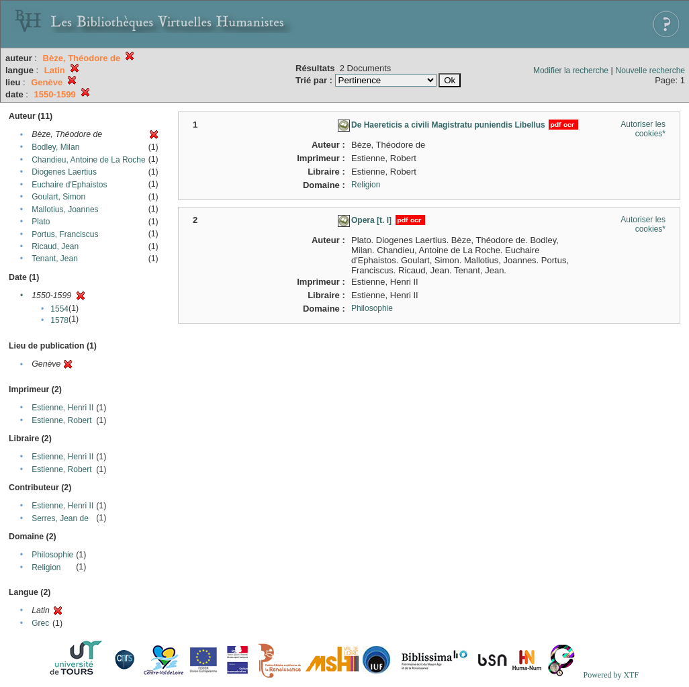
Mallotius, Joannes (65, 209)
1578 (59, 320)
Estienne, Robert (61, 420)
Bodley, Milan (55, 147)
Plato (41, 221)
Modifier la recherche (570, 70)
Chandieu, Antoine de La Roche (88, 160)
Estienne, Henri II (62, 407)
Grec (40, 623)
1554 (59, 309)
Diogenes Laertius (64, 172)
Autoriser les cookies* (643, 129)
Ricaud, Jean (55, 246)
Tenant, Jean (55, 258)
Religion (46, 567)
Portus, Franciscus (65, 234)
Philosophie (52, 554)
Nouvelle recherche (650, 70)
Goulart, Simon (58, 196)
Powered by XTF (611, 675)
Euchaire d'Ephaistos (69, 184)
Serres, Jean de (60, 518)
